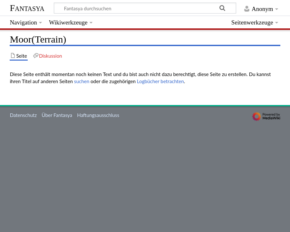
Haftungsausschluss (98, 115)
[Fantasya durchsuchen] (145, 8)
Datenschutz (23, 115)
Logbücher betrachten (160, 81)
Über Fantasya (57, 115)
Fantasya (27, 8)
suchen (81, 81)
